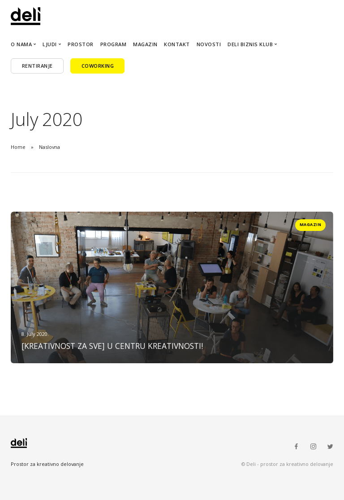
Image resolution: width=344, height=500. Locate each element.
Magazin (145, 44)
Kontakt (177, 44)
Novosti (209, 44)
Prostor (81, 44)
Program (113, 44)
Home (18, 146)
